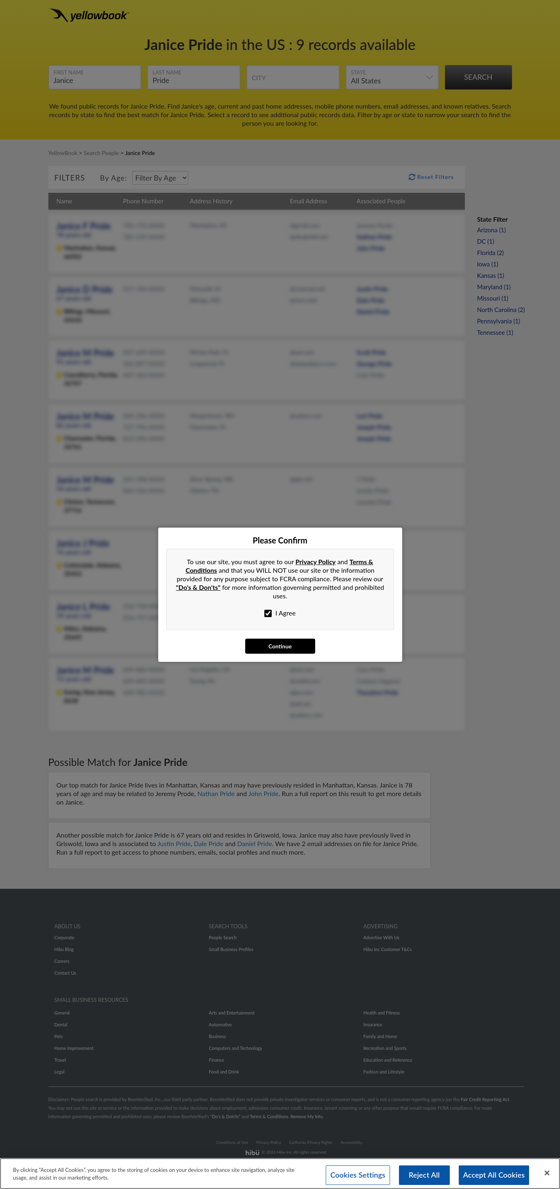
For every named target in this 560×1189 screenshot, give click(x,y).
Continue (280, 646)
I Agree (280, 613)
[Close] (547, 1173)
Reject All (424, 1174)
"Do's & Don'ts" (198, 587)
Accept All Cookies (494, 1174)
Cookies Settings (357, 1174)
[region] (280, 1173)
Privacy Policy (316, 561)
